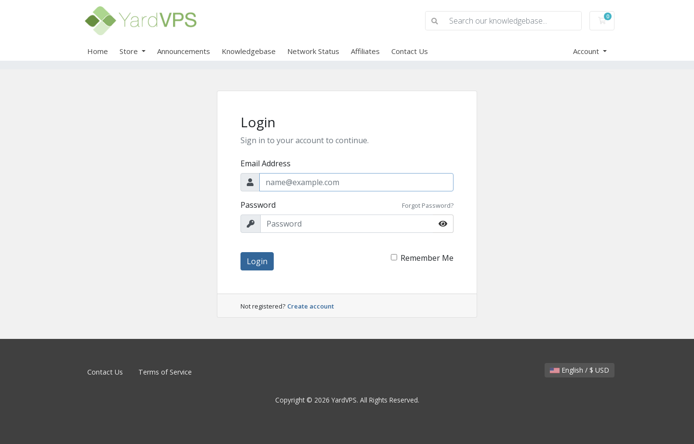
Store (130, 51)
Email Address (265, 163)
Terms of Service (165, 372)
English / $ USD (579, 370)
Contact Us (409, 51)
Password (258, 205)
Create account (310, 306)
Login (257, 261)
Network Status (313, 51)
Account (587, 51)
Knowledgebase (249, 51)
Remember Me (427, 258)
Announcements (183, 51)
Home (97, 51)
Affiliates (365, 51)
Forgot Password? (428, 205)
